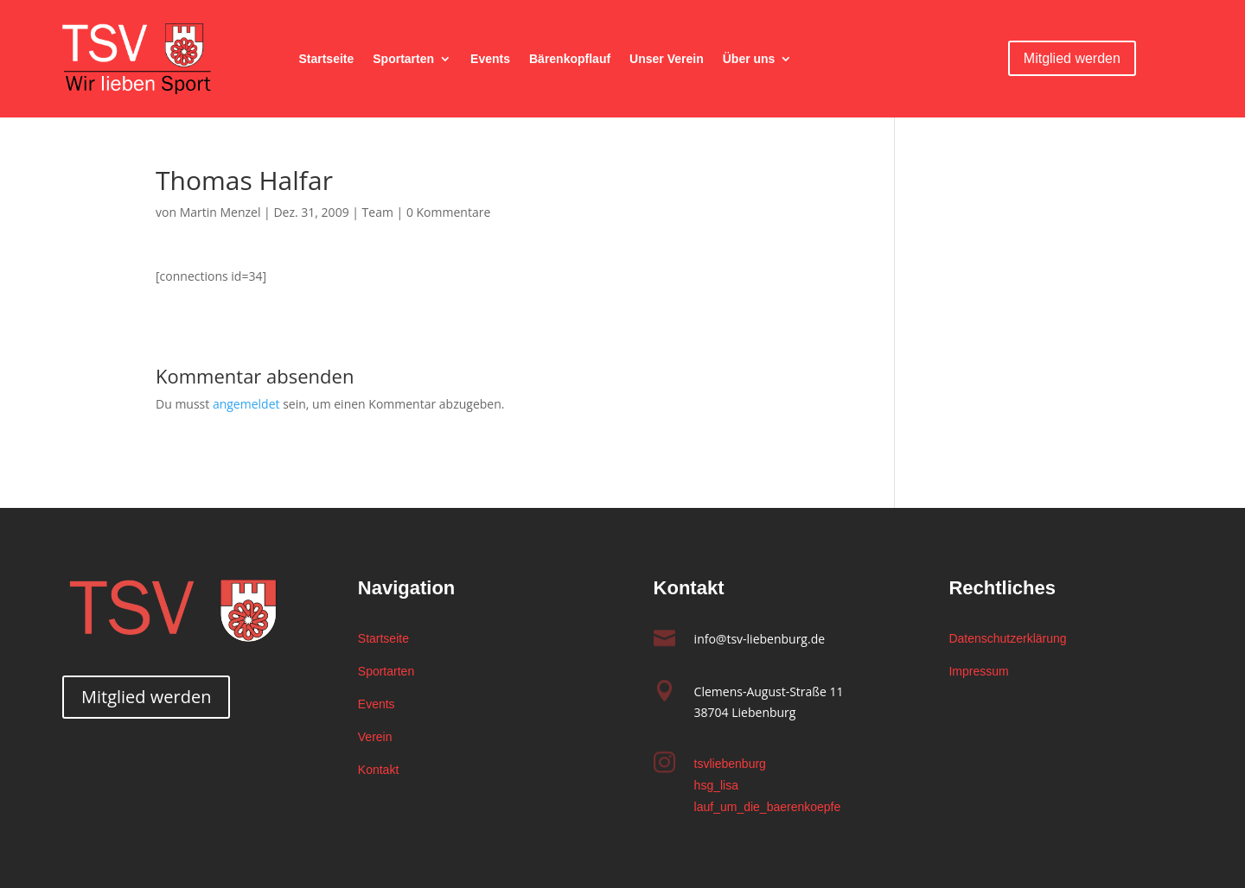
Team (377, 212)
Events (490, 59)
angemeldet (246, 404)
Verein (375, 737)
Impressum (978, 671)
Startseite (326, 59)
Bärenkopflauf (569, 59)
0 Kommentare (448, 212)
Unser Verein (666, 59)
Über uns (749, 59)
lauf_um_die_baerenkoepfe (767, 807)
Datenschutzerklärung (1007, 638)
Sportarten (403, 59)
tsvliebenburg (730, 764)
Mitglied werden (1072, 58)
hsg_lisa (716, 785)
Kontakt (378, 770)
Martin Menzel (220, 212)
